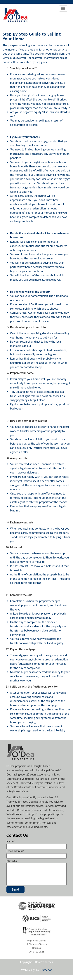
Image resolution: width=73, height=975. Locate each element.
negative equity (32, 112)
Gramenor (46, 970)
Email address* (36, 853)
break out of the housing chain (38, 275)
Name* (36, 844)
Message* (36, 872)
